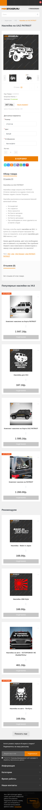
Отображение (9, 139)
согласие (33, 758)
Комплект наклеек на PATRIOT (21, 482)
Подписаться (32, 754)
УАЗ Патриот (19, 254)
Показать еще (21, 734)
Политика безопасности (18, 758)
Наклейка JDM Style (21, 599)
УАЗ (15, 20)
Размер (7, 119)
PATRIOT (6, 256)
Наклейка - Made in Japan (21, 546)
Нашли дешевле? (22, 104)
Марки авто (8, 20)
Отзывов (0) (8, 179)
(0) (21, 87)
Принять (33, 801)
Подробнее (21, 337)
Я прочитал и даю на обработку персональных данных (20, 759)
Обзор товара (10, 174)
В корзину (21, 159)
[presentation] (5, 78)
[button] (17, 3)
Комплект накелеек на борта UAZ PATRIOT (21, 428)
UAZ (12, 254)
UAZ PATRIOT (30, 254)
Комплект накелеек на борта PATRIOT (21, 321)
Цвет (6, 129)
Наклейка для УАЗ (21, 375)
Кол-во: (6, 148)
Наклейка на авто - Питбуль (21, 708)
